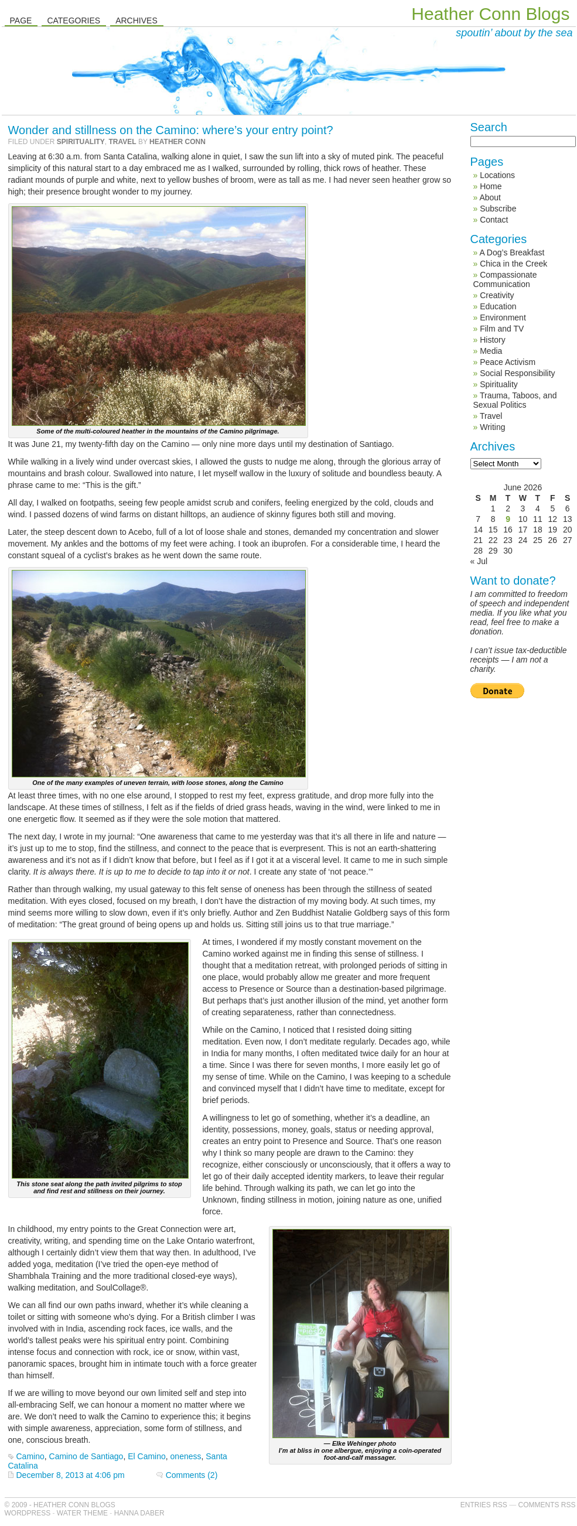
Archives (136, 20)
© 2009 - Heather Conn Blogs (60, 1505)
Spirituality (81, 142)
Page (21, 20)
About (490, 197)
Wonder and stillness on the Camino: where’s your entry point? (170, 130)
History (493, 339)
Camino (30, 1456)
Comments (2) (192, 1475)
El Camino (147, 1456)
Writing (492, 427)
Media (491, 351)
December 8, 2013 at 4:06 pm (70, 1475)
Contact (494, 219)
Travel (122, 142)
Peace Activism (507, 362)
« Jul (479, 561)
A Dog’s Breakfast (511, 252)
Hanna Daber (139, 1513)
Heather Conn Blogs (490, 13)
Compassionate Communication (505, 279)
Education (498, 306)
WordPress (28, 1513)
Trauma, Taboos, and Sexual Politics (515, 400)
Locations (497, 175)
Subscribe (498, 208)
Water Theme (82, 1513)
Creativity (497, 295)
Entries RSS (483, 1505)
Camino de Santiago (86, 1456)
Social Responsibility (517, 373)
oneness (186, 1456)
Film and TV (502, 328)
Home (490, 186)
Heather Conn (177, 142)
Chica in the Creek (513, 263)
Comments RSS (546, 1505)
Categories (73, 20)
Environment (503, 317)
